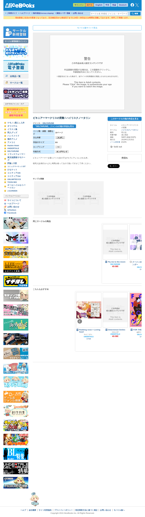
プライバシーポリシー (63, 510)
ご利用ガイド (12, 13)
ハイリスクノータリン (129, 130)
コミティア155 (14, 173)
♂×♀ (58, 147)
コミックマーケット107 (16, 166)
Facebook (11, 213)
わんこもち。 (88, 334)
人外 (22, 123)
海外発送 (43, 13)
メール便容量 (115, 142)
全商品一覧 (13, 76)
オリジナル (12, 126)
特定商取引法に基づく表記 (86, 510)
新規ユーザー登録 (63, 13)
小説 (15, 163)
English (98, 5)
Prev (79, 321)
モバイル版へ (119, 510)
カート (89, 5)
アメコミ (11, 142)
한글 (114, 5)
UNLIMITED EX (14, 179)
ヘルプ (23, 510)
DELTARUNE (13, 151)
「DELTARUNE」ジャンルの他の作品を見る (54, 126)
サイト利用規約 (45, 510)
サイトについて (14, 200)
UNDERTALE (13, 148)
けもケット (12, 170)
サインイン (79, 5)
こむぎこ (60, 137)
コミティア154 (14, 176)
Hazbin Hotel (13, 145)
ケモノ (10, 123)
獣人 (17, 123)
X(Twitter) (11, 210)
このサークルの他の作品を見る (124, 119)
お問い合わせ (78, 13)
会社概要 (32, 510)
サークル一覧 (14, 83)
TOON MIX (12, 182)
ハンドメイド (13, 136)
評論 (9, 163)
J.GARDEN (12, 191)
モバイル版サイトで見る (87, 28)
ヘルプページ (25, 13)
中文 (107, 5)
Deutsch (123, 5)
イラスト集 (12, 129)
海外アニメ (12, 139)
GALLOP (115, 332)
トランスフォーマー (16, 154)
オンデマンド (61, 152)
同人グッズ (12, 133)
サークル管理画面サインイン (16, 41)
